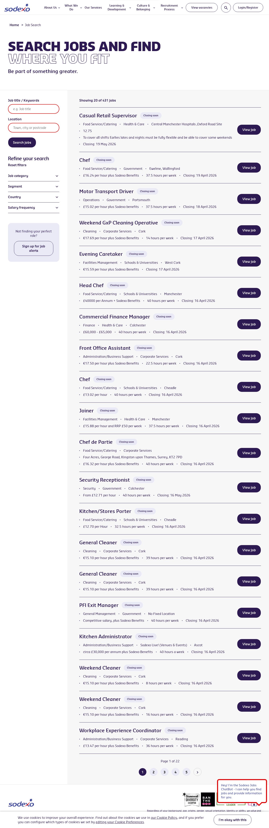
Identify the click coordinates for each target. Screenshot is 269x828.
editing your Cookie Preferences (120, 822)
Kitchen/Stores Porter (105, 511)
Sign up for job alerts (33, 248)
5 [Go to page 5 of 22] (187, 772)
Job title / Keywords (23, 100)
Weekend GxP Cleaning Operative (118, 222)
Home (14, 25)
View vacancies (201, 7)
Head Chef (91, 285)
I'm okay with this (232, 820)
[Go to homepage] (17, 7)
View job (249, 129)
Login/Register (248, 7)
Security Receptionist (104, 480)
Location (15, 119)
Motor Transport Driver (106, 191)
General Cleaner (98, 542)
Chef (84, 160)
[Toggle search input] (226, 7)
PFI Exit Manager (98, 605)
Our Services (93, 7)
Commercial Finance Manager (114, 316)
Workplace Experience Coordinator (120, 730)
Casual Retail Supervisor (108, 115)
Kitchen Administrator (105, 636)
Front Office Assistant (105, 348)
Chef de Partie (96, 442)
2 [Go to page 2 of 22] (154, 772)
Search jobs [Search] (22, 142)
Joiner (86, 410)
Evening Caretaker (101, 254)
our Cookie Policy (164, 817)
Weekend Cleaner (100, 668)
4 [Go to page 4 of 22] (176, 772)
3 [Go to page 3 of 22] (165, 772)
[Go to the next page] (198, 772)
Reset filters (17, 165)
